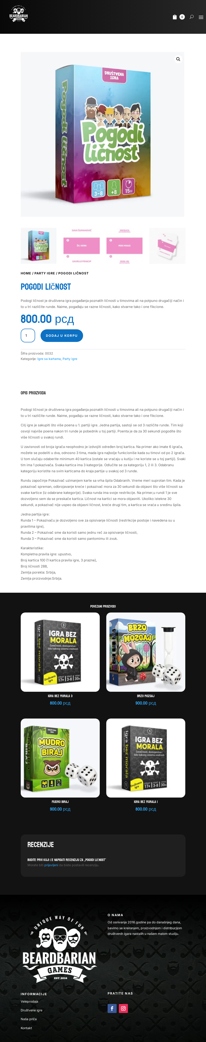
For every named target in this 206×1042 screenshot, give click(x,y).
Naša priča (29, 1019)
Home (26, 273)
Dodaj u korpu (62, 335)
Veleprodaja (29, 1001)
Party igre (44, 273)
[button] (178, 59)
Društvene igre (31, 1010)
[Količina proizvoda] (28, 336)
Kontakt (26, 1028)
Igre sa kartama (49, 359)
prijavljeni (51, 865)
